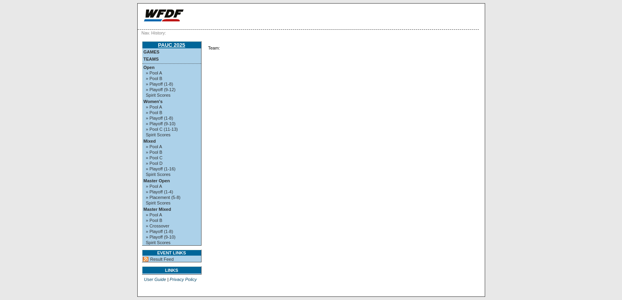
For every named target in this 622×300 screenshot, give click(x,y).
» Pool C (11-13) (162, 129)
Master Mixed (157, 209)
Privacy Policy (183, 279)
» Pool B (154, 78)
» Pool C (154, 157)
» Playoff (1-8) (159, 84)
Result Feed (162, 259)
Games (151, 52)
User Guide (155, 279)
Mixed (150, 141)
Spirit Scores (158, 95)
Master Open (157, 180)
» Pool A (154, 73)
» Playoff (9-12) (161, 89)
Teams (151, 59)
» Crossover (157, 226)
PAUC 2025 (171, 45)
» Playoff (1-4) (159, 191)
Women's (153, 101)
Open (149, 67)
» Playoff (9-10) (161, 123)
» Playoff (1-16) (161, 168)
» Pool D (154, 163)
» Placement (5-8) (163, 197)
